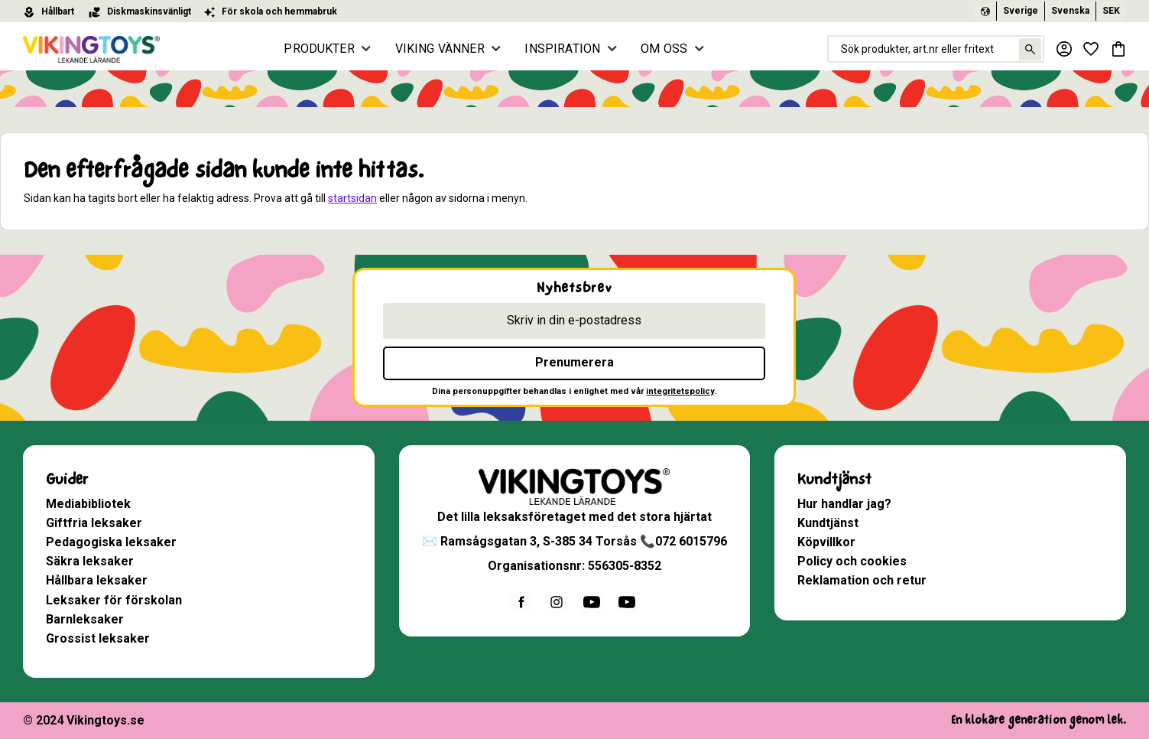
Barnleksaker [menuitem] (85, 619)
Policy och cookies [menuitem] (852, 561)
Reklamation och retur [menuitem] (862, 580)
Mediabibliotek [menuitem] (88, 503)
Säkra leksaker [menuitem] (90, 561)
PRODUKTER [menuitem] (322, 48)
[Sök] (1029, 49)
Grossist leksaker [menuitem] (98, 638)
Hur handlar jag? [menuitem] (844, 503)
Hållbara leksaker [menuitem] (97, 580)
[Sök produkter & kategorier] (935, 49)
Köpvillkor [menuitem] (826, 542)
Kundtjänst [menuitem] (834, 479)
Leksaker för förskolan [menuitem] (114, 600)
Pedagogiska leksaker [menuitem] (111, 542)
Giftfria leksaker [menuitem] (94, 523)
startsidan (352, 198)
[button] (1091, 49)
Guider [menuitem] (67, 479)
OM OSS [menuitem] (667, 48)
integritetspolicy (680, 391)
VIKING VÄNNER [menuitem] (443, 48)
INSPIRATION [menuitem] (566, 48)
